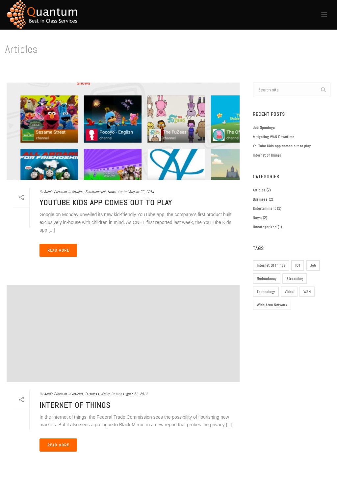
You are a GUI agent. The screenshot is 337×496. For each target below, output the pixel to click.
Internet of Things (74, 405)
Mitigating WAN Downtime (273, 136)
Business (92, 394)
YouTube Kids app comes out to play (105, 202)
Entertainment (95, 191)
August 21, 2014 (134, 394)
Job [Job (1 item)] (313, 265)
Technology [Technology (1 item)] (266, 291)
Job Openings (264, 127)
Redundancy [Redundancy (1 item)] (266, 278)
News (112, 191)
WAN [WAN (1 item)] (307, 291)
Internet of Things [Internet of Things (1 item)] (271, 265)
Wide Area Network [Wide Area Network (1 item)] (272, 305)
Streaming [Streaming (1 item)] (294, 278)
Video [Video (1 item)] (289, 291)
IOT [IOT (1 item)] (297, 265)
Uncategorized (264, 227)
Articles (77, 191)
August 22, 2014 (141, 191)
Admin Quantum (55, 191)
